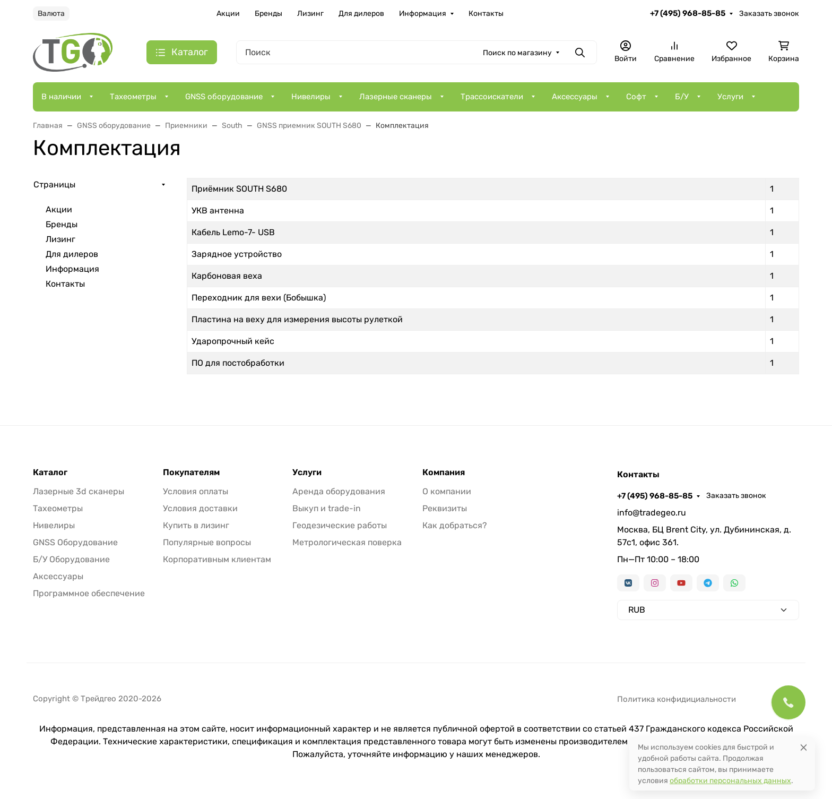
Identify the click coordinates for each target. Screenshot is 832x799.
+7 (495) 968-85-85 (687, 13)
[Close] (804, 747)
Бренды (268, 13)
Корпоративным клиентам (217, 559)
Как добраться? (454, 525)
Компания (443, 472)
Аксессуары (574, 96)
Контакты (486, 13)
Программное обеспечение (89, 593)
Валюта (51, 13)
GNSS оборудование (224, 96)
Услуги (730, 96)
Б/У (682, 96)
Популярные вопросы (207, 542)
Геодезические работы (339, 525)
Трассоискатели (492, 96)
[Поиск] (416, 52)
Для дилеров (361, 13)
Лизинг (310, 13)
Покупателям (191, 472)
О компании (446, 491)
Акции (228, 13)
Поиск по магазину (517, 52)
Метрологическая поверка (347, 542)
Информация (422, 13)
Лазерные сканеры (395, 96)
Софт (636, 96)
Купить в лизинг (196, 525)
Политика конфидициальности (676, 699)
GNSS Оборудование (75, 542)
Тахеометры (133, 96)
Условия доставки (200, 508)
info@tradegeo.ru (651, 513)
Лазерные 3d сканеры (78, 491)
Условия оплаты (195, 491)
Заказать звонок (769, 13)
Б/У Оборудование (71, 559)
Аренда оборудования (338, 491)
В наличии (61, 96)
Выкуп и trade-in (326, 508)
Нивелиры (311, 96)
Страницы (54, 184)
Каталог (50, 472)
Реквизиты (444, 508)
